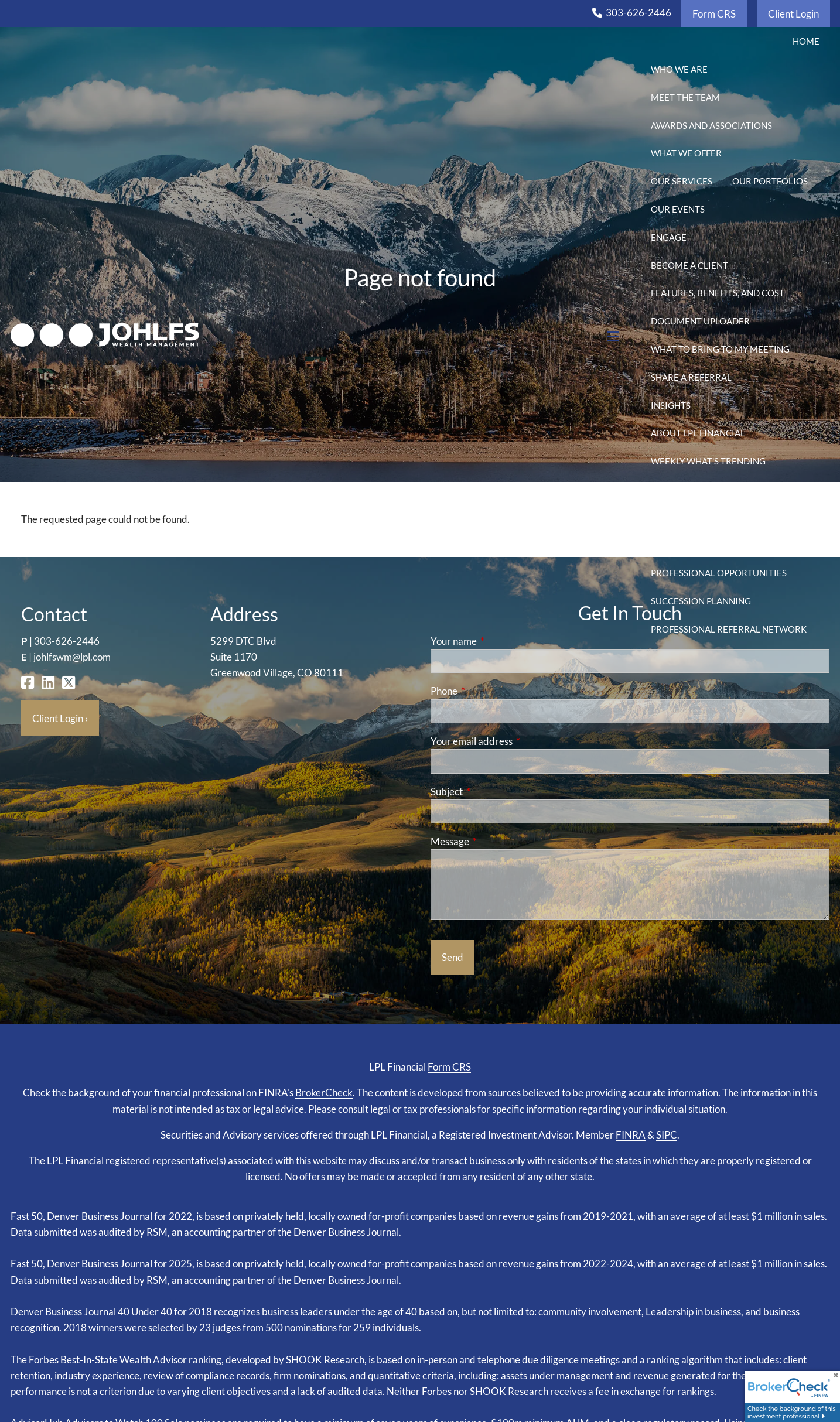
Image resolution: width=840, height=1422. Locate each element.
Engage (669, 237)
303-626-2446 (638, 12)
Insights (671, 405)
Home (806, 41)
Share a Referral (691, 377)
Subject (492, 791)
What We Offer (686, 153)
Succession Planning (701, 601)
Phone (489, 691)
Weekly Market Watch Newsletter (732, 489)
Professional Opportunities (719, 573)
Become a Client (689, 265)
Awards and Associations (711, 125)
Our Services (681, 181)
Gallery (670, 544)
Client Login (793, 14)
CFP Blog (671, 517)
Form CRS (714, 14)
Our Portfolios (770, 181)
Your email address (517, 741)
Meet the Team (685, 97)
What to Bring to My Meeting (720, 349)
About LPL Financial (698, 433)
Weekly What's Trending (708, 461)
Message (495, 841)
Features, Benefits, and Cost (717, 293)
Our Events (678, 209)
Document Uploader (700, 321)
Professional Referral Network (729, 629)
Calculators (742, 517)
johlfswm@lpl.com (72, 657)
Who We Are (679, 69)
